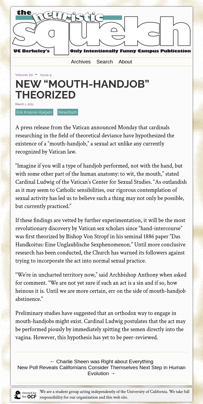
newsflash (67, 112)
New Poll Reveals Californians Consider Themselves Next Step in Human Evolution (102, 370)
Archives (81, 61)
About (125, 61)
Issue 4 (46, 75)
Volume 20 (24, 75)
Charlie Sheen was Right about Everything (101, 361)
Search (104, 61)
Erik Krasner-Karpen (34, 112)
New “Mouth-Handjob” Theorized (82, 89)
